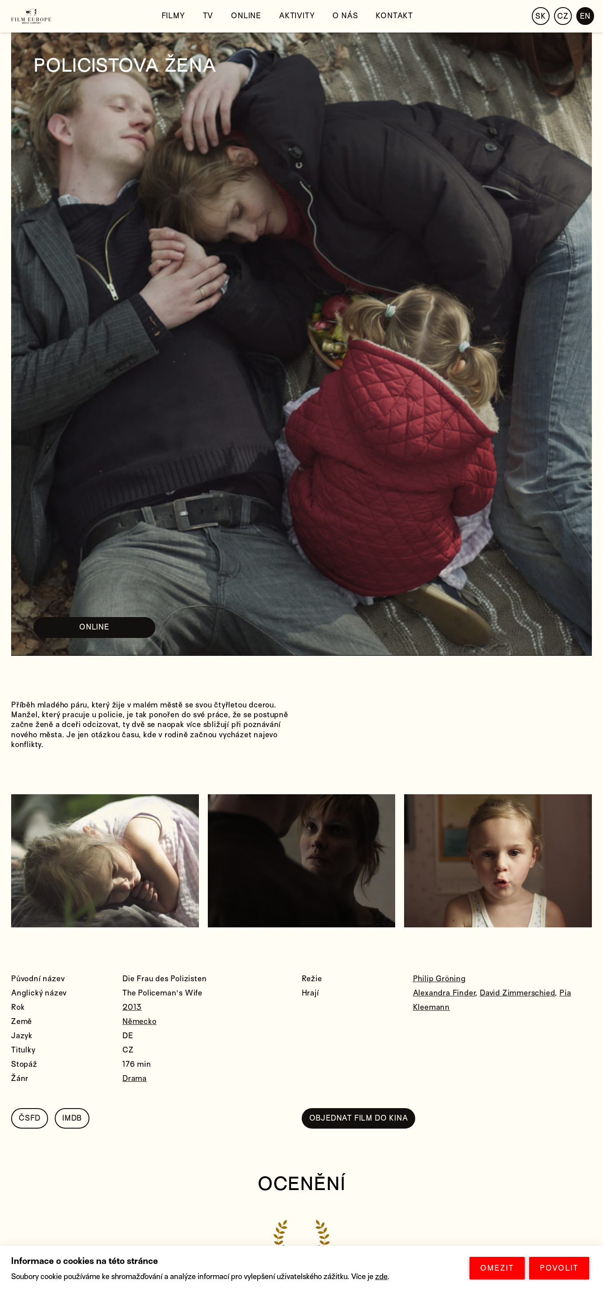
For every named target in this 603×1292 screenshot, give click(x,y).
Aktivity (297, 16)
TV (208, 16)
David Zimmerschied (517, 993)
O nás (345, 16)
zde (381, 1276)
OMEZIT (497, 1268)
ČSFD (29, 1118)
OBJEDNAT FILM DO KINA (358, 1118)
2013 (132, 1007)
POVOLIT (559, 1268)
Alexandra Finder (444, 993)
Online (246, 16)
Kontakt (394, 16)
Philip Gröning (439, 979)
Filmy (173, 16)
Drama (134, 1078)
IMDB (72, 1118)
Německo (139, 1021)
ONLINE (94, 627)
